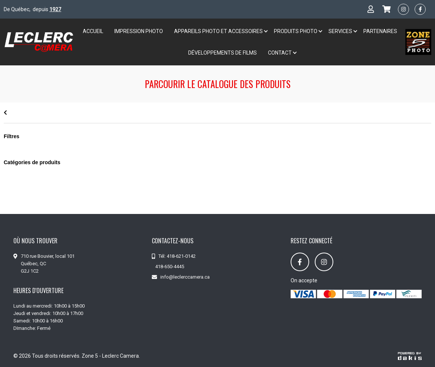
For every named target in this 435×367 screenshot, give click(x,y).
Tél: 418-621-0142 (177, 256)
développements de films (222, 53)
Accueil (93, 31)
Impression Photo (138, 31)
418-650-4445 (169, 266)
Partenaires (380, 31)
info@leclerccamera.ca (185, 277)
